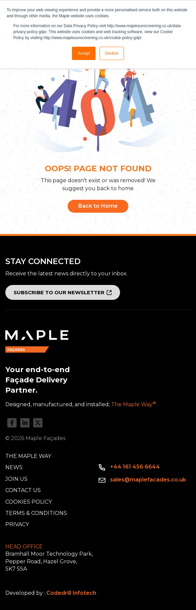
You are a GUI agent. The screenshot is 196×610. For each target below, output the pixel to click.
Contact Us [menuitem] (23, 490)
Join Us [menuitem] (16, 479)
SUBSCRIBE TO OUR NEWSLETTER (59, 292)
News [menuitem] (14, 467)
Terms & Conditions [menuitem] (36, 513)
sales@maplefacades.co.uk (148, 479)
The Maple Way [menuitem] (28, 456)
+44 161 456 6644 (135, 467)
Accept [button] (84, 53)
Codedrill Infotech (71, 593)
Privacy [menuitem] (17, 524)
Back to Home (98, 206)
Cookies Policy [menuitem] (28, 502)
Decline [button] (111, 53)
